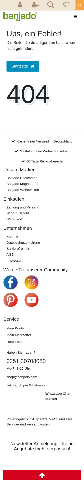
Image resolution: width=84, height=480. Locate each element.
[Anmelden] (20, 5)
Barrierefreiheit (17, 248)
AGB (10, 254)
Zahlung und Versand (22, 207)
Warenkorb (14, 219)
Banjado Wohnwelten (22, 190)
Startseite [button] (22, 66)
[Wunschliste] (65, 5)
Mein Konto (15, 328)
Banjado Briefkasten (21, 178)
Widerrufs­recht (17, 213)
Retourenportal (17, 342)
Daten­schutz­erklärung (23, 242)
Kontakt (12, 237)
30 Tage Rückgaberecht (44, 161)
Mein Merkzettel (18, 335)
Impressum (15, 260)
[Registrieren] (35, 5)
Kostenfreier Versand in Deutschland (45, 141)
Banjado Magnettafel (22, 184)
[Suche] (50, 5)
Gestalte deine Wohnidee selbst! (44, 151)
